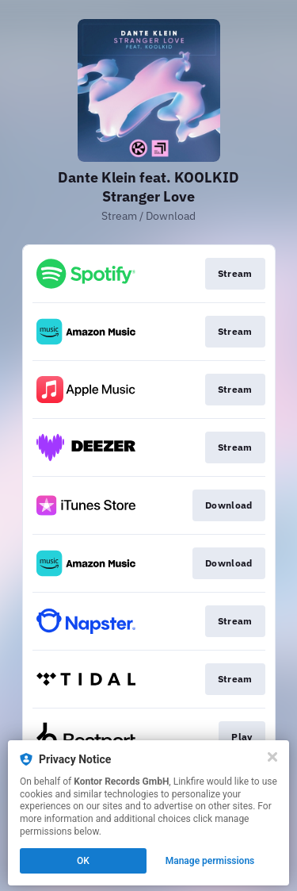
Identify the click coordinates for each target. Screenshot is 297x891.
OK (83, 860)
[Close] (272, 757)
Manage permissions (210, 860)
